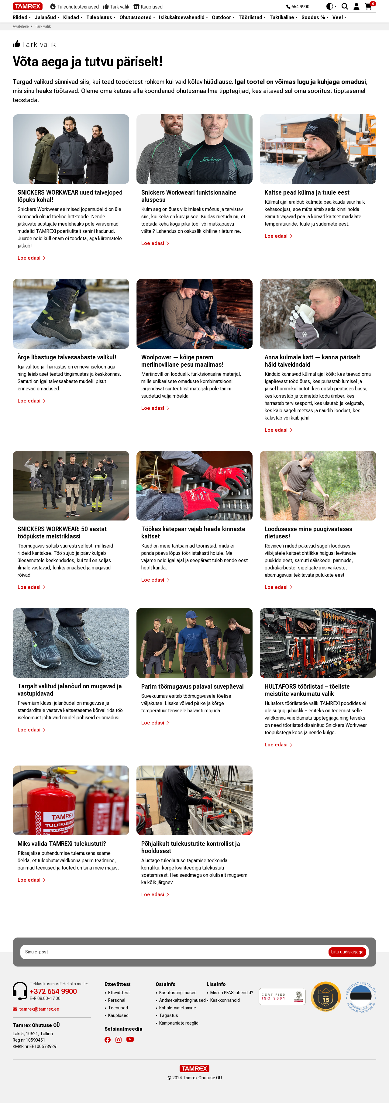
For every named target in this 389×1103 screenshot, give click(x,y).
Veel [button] (337, 17)
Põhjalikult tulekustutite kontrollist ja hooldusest (190, 847)
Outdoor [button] (221, 17)
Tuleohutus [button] (99, 17)
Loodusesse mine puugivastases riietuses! (308, 532)
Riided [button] (20, 17)
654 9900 (297, 7)
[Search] (345, 6)
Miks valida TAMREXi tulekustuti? (62, 843)
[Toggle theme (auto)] (331, 6)
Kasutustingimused (178, 992)
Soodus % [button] (313, 17)
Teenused (118, 1007)
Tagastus (168, 1015)
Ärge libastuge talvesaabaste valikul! (67, 357)
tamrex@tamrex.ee (36, 1009)
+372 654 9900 (53, 991)
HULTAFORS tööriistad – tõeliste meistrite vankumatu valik (307, 690)
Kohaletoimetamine (177, 1007)
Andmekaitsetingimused (182, 1000)
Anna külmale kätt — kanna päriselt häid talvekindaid (312, 361)
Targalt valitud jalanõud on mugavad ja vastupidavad (70, 690)
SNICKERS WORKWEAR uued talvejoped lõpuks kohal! (70, 196)
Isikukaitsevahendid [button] (182, 17)
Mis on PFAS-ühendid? (231, 992)
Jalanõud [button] (45, 17)
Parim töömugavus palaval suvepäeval (192, 686)
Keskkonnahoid (225, 1000)
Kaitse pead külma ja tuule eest (307, 192)
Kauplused (118, 1015)
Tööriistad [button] (250, 17)
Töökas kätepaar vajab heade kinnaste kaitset (193, 532)
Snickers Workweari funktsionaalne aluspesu (188, 196)
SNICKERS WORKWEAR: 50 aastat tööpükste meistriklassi (62, 532)
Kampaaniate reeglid (178, 1023)
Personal (116, 1000)
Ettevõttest (119, 992)
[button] (356, 6)
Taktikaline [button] (282, 17)
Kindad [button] (71, 17)
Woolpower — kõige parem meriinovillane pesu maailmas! (182, 361)
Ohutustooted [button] (135, 17)
